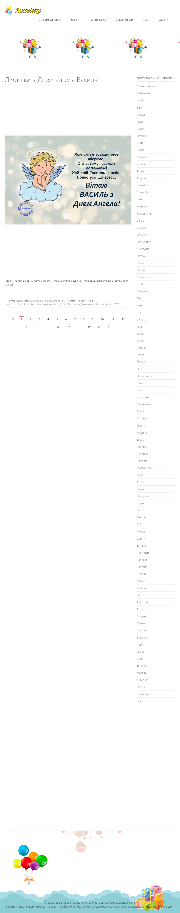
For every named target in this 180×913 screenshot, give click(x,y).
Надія (140, 121)
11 (112, 319)
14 (37, 326)
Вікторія (142, 460)
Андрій (141, 178)
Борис (141, 503)
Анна (140, 142)
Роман (141, 531)
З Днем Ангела (126, 19)
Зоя (139, 701)
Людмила (143, 496)
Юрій (140, 284)
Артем (141, 609)
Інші (146, 19)
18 (78, 326)
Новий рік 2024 (99, 19)
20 (99, 326)
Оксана (141, 227)
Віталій (141, 573)
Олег (140, 595)
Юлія (140, 326)
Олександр (144, 241)
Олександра (144, 376)
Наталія (142, 135)
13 (27, 326)
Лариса (141, 489)
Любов (141, 114)
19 (89, 326)
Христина (143, 397)
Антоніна (142, 418)
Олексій (142, 234)
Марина (142, 432)
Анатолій (142, 602)
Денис (141, 581)
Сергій (141, 538)
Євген (140, 658)
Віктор (141, 510)
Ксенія (141, 164)
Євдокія (142, 637)
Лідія (140, 475)
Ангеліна (142, 679)
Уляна (140, 333)
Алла (140, 482)
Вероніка (142, 453)
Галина (141, 411)
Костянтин (143, 552)
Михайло (143, 185)
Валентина (144, 404)
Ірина (140, 263)
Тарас (140, 439)
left (12, 319)
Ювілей (76, 19)
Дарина (141, 425)
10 (102, 319)
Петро (141, 255)
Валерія (142, 446)
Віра (139, 107)
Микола (142, 157)
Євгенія (141, 347)
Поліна (141, 687)
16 (58, 326)
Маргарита (144, 467)
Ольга (140, 220)
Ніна (139, 369)
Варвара (142, 566)
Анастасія (143, 248)
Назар (140, 651)
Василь (141, 149)
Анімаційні (143, 93)
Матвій (141, 672)
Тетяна (141, 171)
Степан (141, 354)
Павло (141, 270)
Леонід (141, 588)
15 (47, 326)
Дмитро (142, 298)
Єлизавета (143, 277)
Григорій (142, 192)
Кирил (141, 305)
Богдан (141, 616)
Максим (142, 383)
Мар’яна (142, 630)
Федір (140, 340)
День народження (51, 19)
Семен (141, 623)
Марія (140, 100)
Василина (143, 694)
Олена (141, 319)
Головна (163, 19)
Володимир (144, 213)
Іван (139, 199)
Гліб (139, 524)
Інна (139, 390)
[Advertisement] (68, 110)
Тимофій (142, 665)
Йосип (141, 361)
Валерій (142, 559)
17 (68, 326)
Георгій (141, 517)
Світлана (142, 291)
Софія (140, 128)
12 (123, 319)
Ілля (139, 312)
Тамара (141, 545)
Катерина (143, 206)
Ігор (139, 644)
